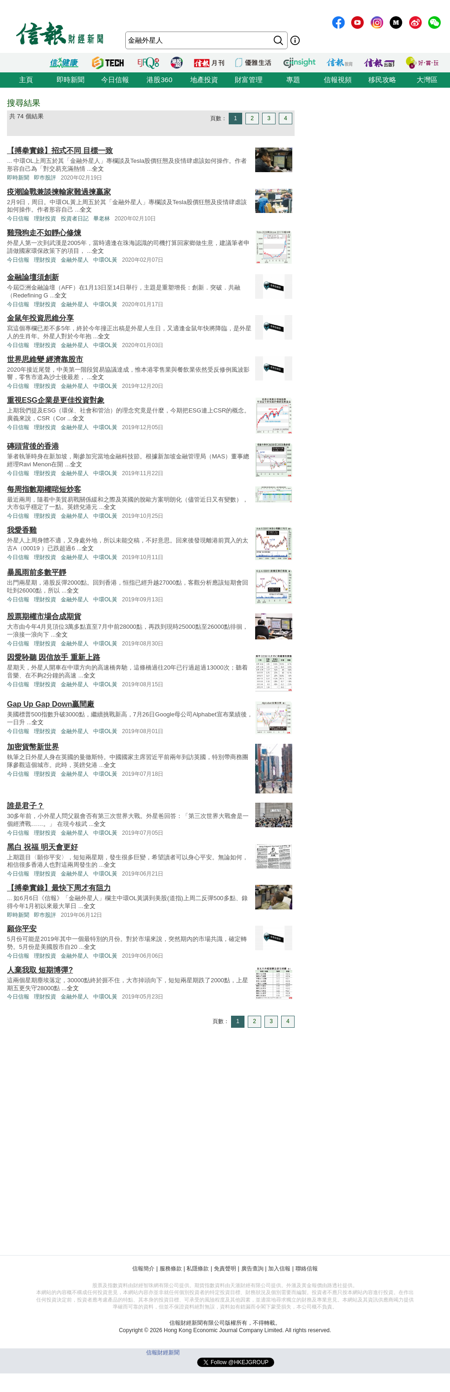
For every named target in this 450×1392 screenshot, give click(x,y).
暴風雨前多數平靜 (36, 572)
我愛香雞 (22, 530)
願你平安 (22, 929)
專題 (293, 80)
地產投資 (204, 80)
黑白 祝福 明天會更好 (42, 847)
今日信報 (115, 80)
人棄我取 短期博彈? (40, 970)
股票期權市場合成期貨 (44, 616)
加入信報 (279, 1268)
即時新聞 (70, 80)
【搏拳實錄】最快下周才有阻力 (59, 888)
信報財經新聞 (163, 1352)
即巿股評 (45, 177)
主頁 (26, 80)
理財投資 (45, 218)
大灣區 (427, 80)
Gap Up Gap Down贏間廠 (50, 704)
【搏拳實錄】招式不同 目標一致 (60, 151)
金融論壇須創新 (33, 277)
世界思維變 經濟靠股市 (45, 359)
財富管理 (249, 80)
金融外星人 (75, 260)
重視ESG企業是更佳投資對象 (55, 400)
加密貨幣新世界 (33, 747)
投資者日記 (75, 218)
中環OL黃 (105, 260)
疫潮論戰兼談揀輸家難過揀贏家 (59, 192)
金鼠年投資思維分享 (40, 318)
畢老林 (101, 218)
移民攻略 (382, 80)
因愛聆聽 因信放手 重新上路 (53, 657)
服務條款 (171, 1268)
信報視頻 (338, 80)
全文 (98, 168)
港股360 (159, 80)
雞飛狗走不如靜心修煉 (44, 233)
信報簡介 (143, 1268)
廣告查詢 (252, 1268)
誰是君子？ (25, 806)
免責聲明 (225, 1268)
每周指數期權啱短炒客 (44, 489)
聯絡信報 (307, 1268)
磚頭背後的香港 (33, 446)
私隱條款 (197, 1268)
